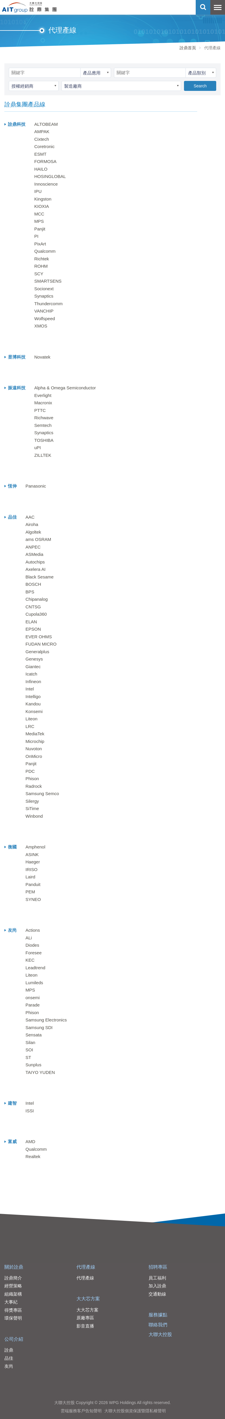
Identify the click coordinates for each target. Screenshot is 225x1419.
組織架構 (13, 1293)
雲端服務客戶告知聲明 (81, 1410)
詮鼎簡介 (13, 1277)
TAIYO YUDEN (40, 1072)
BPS (29, 591)
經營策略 (13, 1285)
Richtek (41, 258)
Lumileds (34, 982)
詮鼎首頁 (188, 47)
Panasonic (35, 485)
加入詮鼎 (157, 1285)
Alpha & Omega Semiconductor (65, 387)
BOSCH (33, 584)
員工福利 (157, 1277)
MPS (39, 221)
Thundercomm (48, 303)
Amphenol (35, 846)
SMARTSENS (48, 281)
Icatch (31, 673)
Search (200, 86)
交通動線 (157, 1293)
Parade (32, 1004)
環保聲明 (13, 1318)
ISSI (29, 1110)
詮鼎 (8, 1349)
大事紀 (11, 1301)
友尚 (8, 1366)
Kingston (42, 198)
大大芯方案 (88, 1298)
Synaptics (43, 295)
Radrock (33, 786)
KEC (30, 960)
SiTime (32, 808)
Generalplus (37, 651)
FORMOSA (45, 161)
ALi (28, 937)
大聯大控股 (160, 1334)
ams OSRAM (38, 539)
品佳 (8, 1358)
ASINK (32, 854)
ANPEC (33, 546)
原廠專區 (85, 1317)
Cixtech (41, 139)
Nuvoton (33, 748)
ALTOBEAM (46, 124)
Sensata (33, 1034)
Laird (30, 876)
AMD (30, 1141)
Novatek (42, 356)
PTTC (40, 410)
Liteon (31, 718)
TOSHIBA (44, 440)
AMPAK (41, 131)
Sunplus (33, 1064)
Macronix (43, 402)
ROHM (41, 266)
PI (36, 236)
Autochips (35, 561)
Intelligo (33, 696)
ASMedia (34, 554)
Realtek (32, 1156)
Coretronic (44, 146)
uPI (37, 447)
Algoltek (33, 531)
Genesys (34, 658)
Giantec (33, 666)
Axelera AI (35, 569)
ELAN (31, 621)
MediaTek (34, 733)
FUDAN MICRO (41, 643)
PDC (30, 771)
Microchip (34, 741)
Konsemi (33, 711)
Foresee (33, 952)
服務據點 (158, 1314)
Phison (32, 778)
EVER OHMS (38, 636)
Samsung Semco (42, 793)
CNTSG (33, 606)
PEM (30, 891)
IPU (38, 191)
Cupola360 (36, 614)
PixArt (40, 243)
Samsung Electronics (46, 1019)
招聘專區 (158, 1266)
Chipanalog (36, 599)
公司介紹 (13, 1339)
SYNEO (33, 899)
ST (28, 1057)
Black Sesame (39, 576)
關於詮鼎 (13, 1266)
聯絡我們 (158, 1324)
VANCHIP (44, 310)
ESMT (40, 154)
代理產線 (85, 1266)
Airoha (31, 524)
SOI (29, 1049)
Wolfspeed (44, 318)
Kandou (33, 703)
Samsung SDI (39, 1027)
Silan (30, 1042)
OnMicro (33, 756)
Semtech (43, 425)
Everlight (42, 395)
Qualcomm (45, 251)
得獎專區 (13, 1310)
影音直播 (85, 1325)
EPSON (33, 629)
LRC (29, 726)
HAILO (40, 169)
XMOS (40, 325)
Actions (32, 930)
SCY (38, 273)
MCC (39, 213)
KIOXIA (41, 206)
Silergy (32, 801)
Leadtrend (35, 967)
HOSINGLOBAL (50, 176)
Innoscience (46, 183)
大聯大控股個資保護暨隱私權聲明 (135, 1410)
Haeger (32, 861)
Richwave (43, 417)
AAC (30, 517)
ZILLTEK (42, 455)
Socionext (44, 288)
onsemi (32, 997)
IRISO (31, 869)
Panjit (39, 228)
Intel (29, 688)
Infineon (33, 681)
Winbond (34, 816)
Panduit (32, 884)
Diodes (32, 945)
